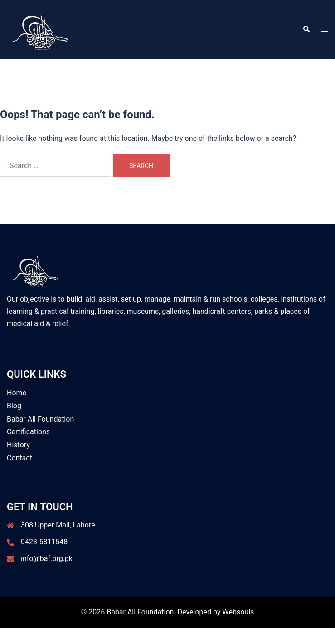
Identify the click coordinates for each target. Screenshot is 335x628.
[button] (306, 29)
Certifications (28, 431)
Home (16, 392)
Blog (14, 406)
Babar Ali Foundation (40, 419)
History (18, 445)
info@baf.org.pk (47, 558)
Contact (19, 458)
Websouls (238, 612)
